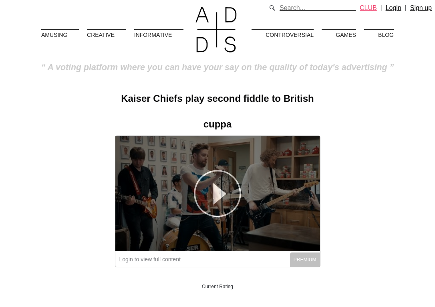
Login (393, 7)
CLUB (368, 7)
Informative (153, 35)
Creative (101, 35)
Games (346, 35)
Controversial (290, 35)
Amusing (54, 35)
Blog (386, 35)
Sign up (421, 7)
